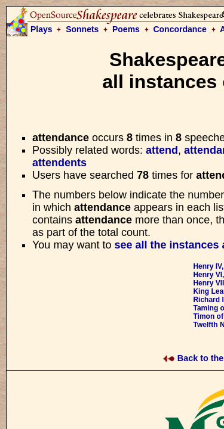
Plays (41, 29)
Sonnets (82, 29)
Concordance (179, 29)
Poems (126, 29)
